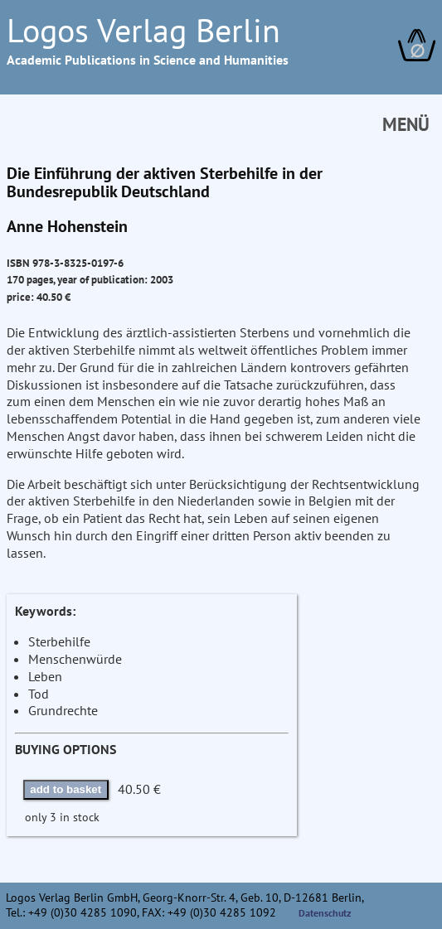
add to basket (65, 789)
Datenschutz (325, 913)
